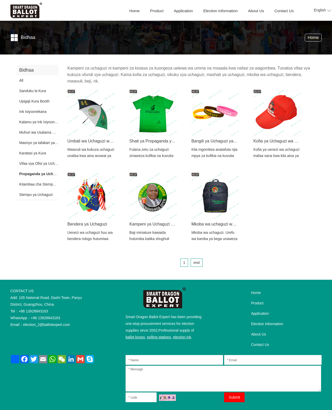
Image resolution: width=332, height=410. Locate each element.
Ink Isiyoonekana (32, 112)
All (21, 80)
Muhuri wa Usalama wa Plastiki (44, 132)
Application (183, 11)
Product (157, 11)
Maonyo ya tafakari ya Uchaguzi (45, 143)
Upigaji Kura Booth (34, 101)
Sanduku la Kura (32, 91)
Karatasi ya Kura (32, 153)
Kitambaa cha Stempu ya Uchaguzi (47, 184)
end (196, 263)
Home (134, 11)
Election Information (220, 11)
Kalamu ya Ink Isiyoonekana (42, 122)
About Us (256, 11)
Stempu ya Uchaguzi (36, 195)
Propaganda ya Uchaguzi (40, 174)
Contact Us (284, 11)
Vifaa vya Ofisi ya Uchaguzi (41, 163)
